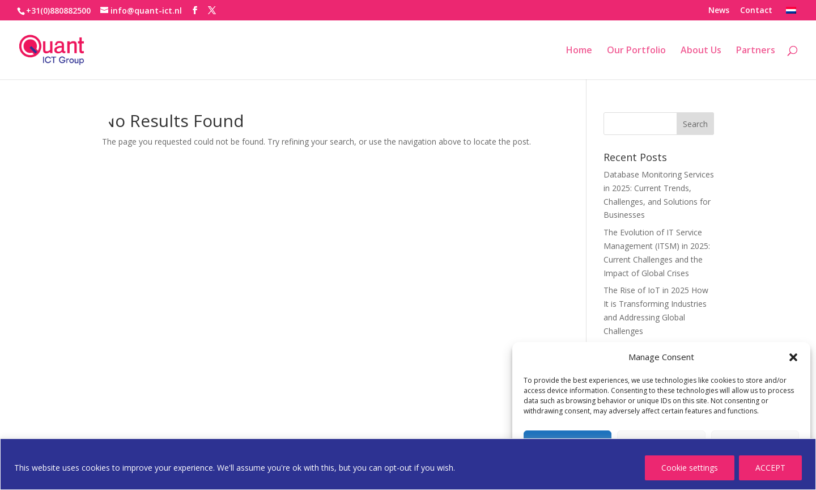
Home (579, 51)
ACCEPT (770, 467)
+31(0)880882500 (58, 10)
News (718, 10)
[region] (408, 464)
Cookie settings (689, 467)
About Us (701, 51)
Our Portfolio (636, 51)
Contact (756, 10)
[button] (793, 357)
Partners (755, 51)
